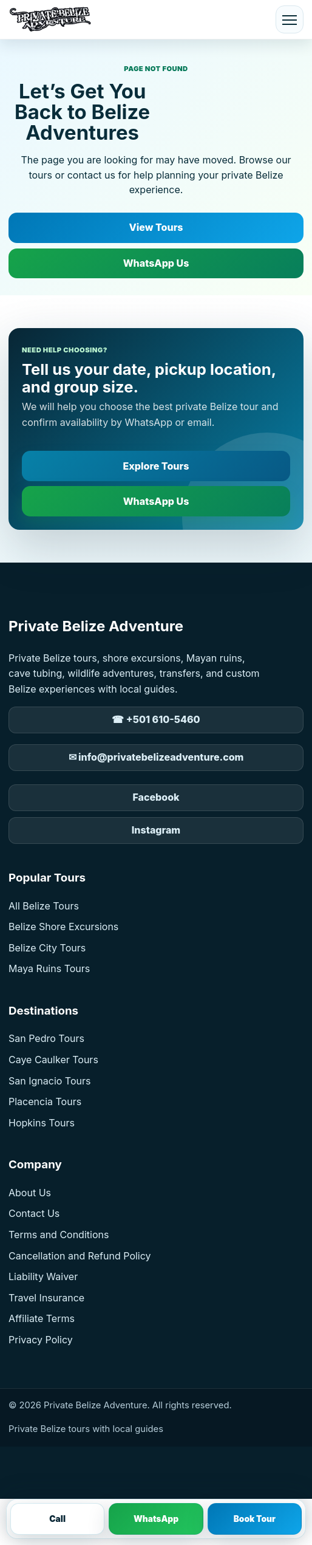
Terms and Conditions (58, 1234)
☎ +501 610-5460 (156, 719)
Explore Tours (156, 466)
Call (57, 1519)
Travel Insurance (46, 1298)
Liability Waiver (43, 1276)
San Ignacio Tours (49, 1081)
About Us (29, 1193)
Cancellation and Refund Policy (79, 1256)
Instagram (156, 830)
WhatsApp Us (156, 263)
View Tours (156, 227)
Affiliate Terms (41, 1318)
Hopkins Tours (41, 1123)
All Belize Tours (43, 906)
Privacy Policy (40, 1340)
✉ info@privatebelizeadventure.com (156, 757)
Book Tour (255, 1519)
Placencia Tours (44, 1101)
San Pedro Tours (46, 1038)
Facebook (155, 797)
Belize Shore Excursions (63, 926)
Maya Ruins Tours (49, 968)
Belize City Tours (47, 948)
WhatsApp (156, 1519)
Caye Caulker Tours (53, 1059)
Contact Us (33, 1213)
